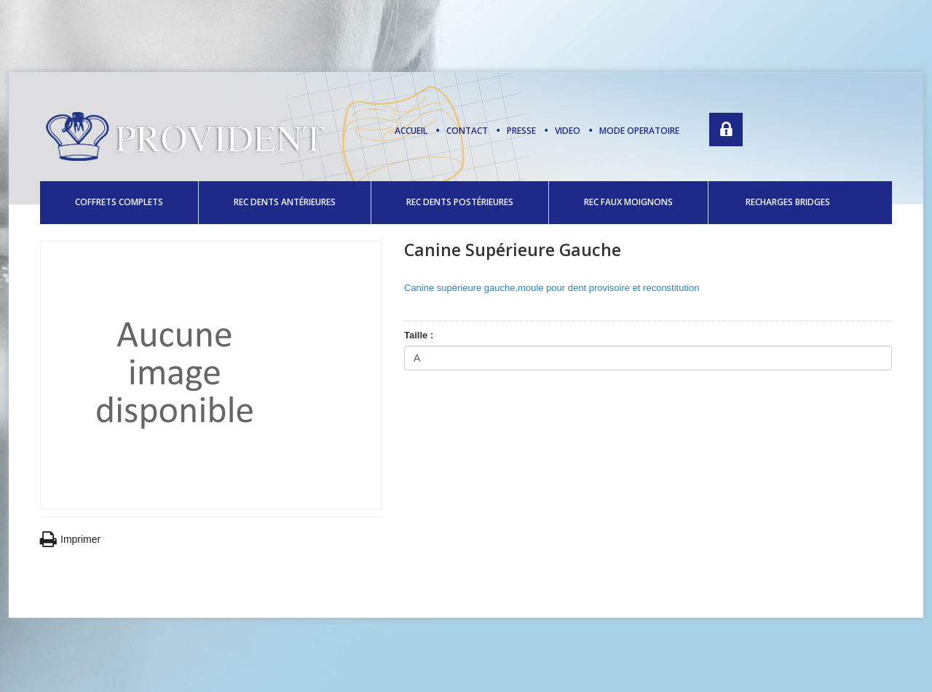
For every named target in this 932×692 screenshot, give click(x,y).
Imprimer (70, 539)
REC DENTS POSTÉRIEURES (459, 202)
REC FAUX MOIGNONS (628, 202)
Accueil (411, 130)
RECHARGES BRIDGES (788, 202)
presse (521, 130)
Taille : (420, 335)
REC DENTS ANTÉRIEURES (285, 202)
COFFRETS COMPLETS (119, 202)
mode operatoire (639, 130)
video (567, 130)
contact (467, 130)
